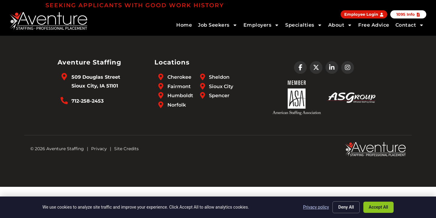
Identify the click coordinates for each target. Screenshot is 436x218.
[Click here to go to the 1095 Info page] (408, 14)
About (340, 25)
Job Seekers (217, 25)
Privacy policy (316, 207)
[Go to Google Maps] (64, 76)
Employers (261, 25)
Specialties (303, 25)
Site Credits (126, 148)
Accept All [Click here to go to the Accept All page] (378, 207)
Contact (409, 25)
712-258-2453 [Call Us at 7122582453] (87, 101)
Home (184, 25)
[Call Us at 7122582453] (64, 100)
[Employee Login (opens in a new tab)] (364, 14)
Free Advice (373, 25)
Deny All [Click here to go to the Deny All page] (346, 207)
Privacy (99, 148)
